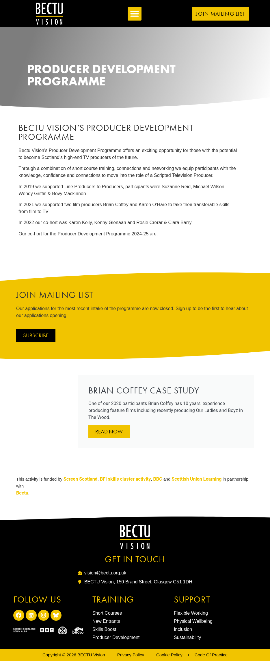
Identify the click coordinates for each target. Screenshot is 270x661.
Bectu (22, 493)
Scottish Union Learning (196, 479)
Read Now (109, 431)
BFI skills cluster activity (125, 479)
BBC (157, 479)
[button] (134, 14)
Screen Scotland (81, 479)
